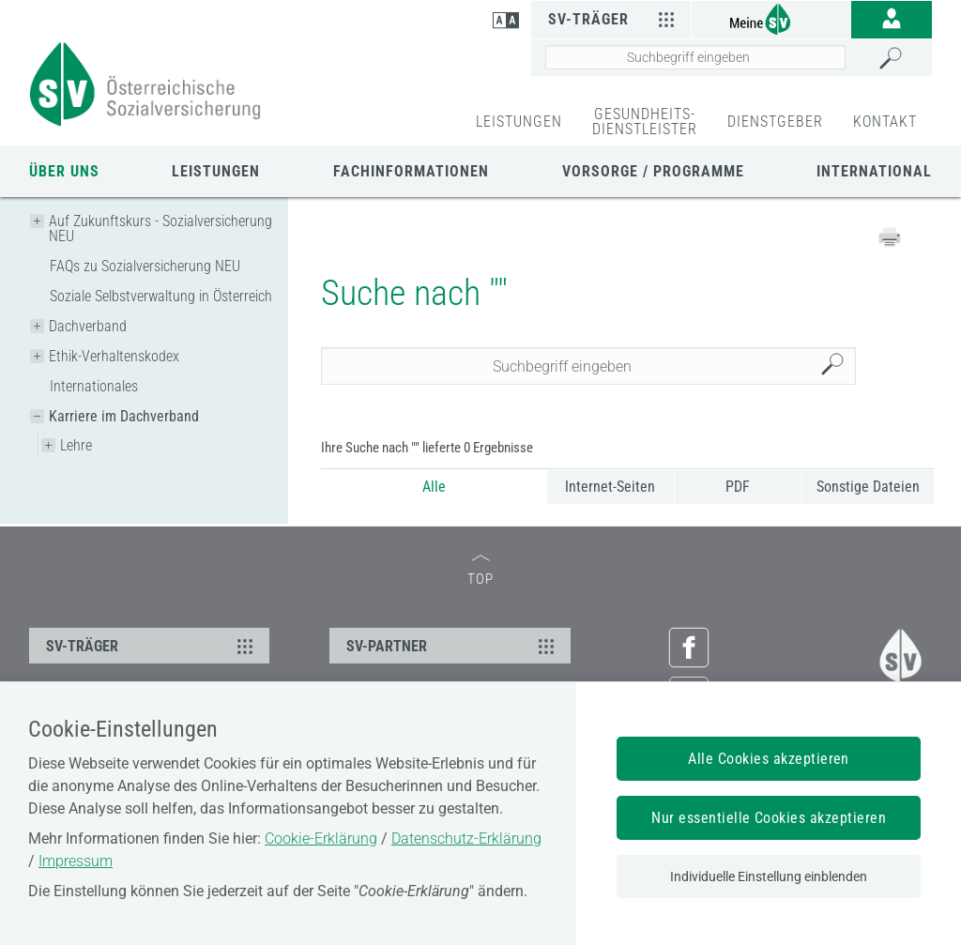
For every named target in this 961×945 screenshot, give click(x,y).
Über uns (64, 171)
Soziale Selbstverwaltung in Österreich (161, 296)
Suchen (837, 366)
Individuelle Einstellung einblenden (768, 876)
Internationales (94, 386)
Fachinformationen (411, 171)
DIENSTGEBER (775, 121)
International (874, 171)
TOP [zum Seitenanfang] (480, 571)
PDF (737, 486)
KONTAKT (885, 121)
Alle (434, 486)
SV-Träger (614, 19)
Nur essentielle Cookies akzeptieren (768, 818)
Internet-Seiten (610, 486)
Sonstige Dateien (868, 486)
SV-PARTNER (452, 645)
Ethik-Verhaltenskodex (114, 356)
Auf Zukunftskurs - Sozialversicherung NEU (160, 228)
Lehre (76, 445)
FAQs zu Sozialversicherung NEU (145, 266)
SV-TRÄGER (152, 645)
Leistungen (216, 171)
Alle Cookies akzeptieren (768, 759)
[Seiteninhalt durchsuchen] (695, 57)
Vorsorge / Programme (653, 171)
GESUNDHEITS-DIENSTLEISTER (644, 121)
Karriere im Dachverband (124, 416)
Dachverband (88, 326)
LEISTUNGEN (519, 121)
